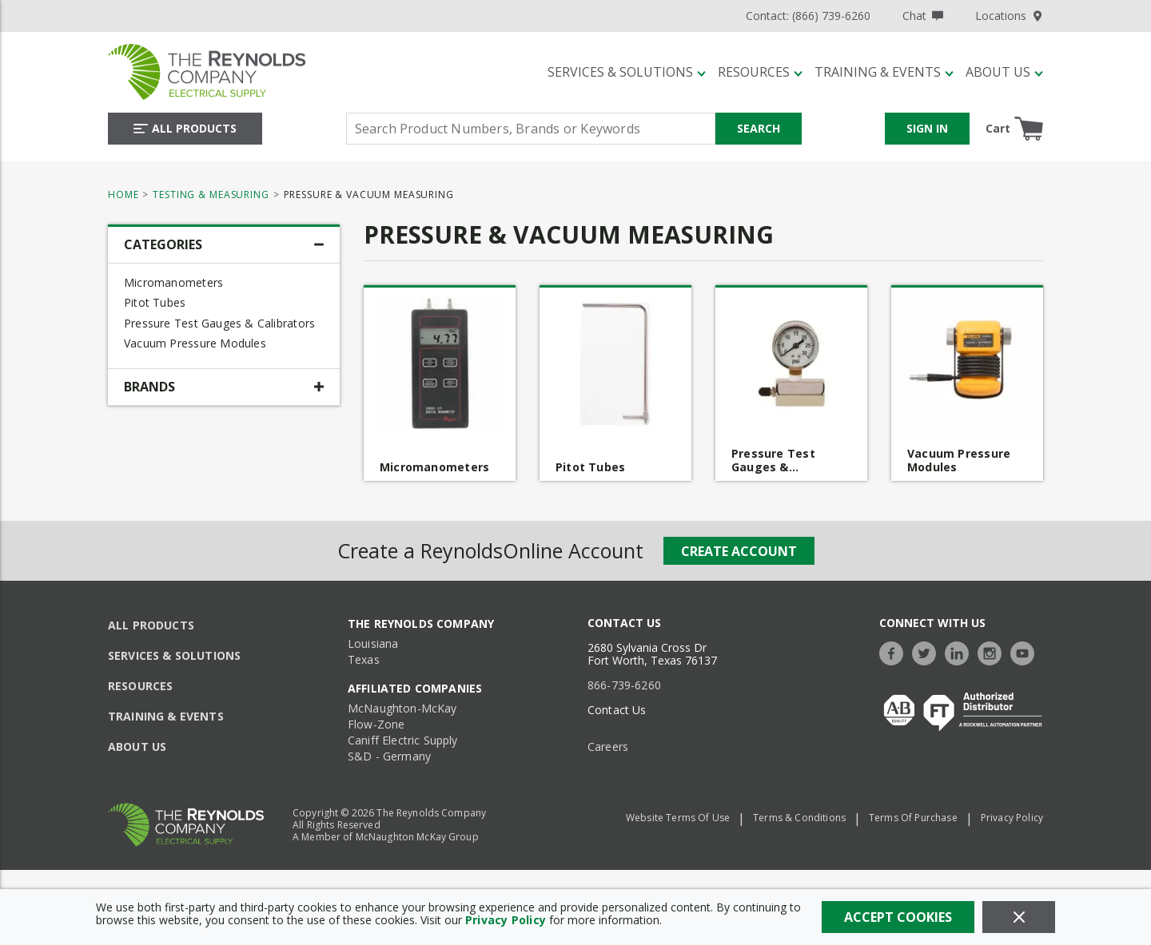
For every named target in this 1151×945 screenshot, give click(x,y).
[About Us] (1004, 72)
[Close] (1018, 917)
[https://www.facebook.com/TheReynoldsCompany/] (895, 651)
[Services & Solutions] (627, 72)
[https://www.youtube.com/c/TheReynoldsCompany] (1026, 651)
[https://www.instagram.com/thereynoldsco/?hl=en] (994, 651)
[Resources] (760, 72)
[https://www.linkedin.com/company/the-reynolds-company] (961, 651)
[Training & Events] (884, 72)
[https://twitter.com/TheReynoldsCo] (928, 651)
